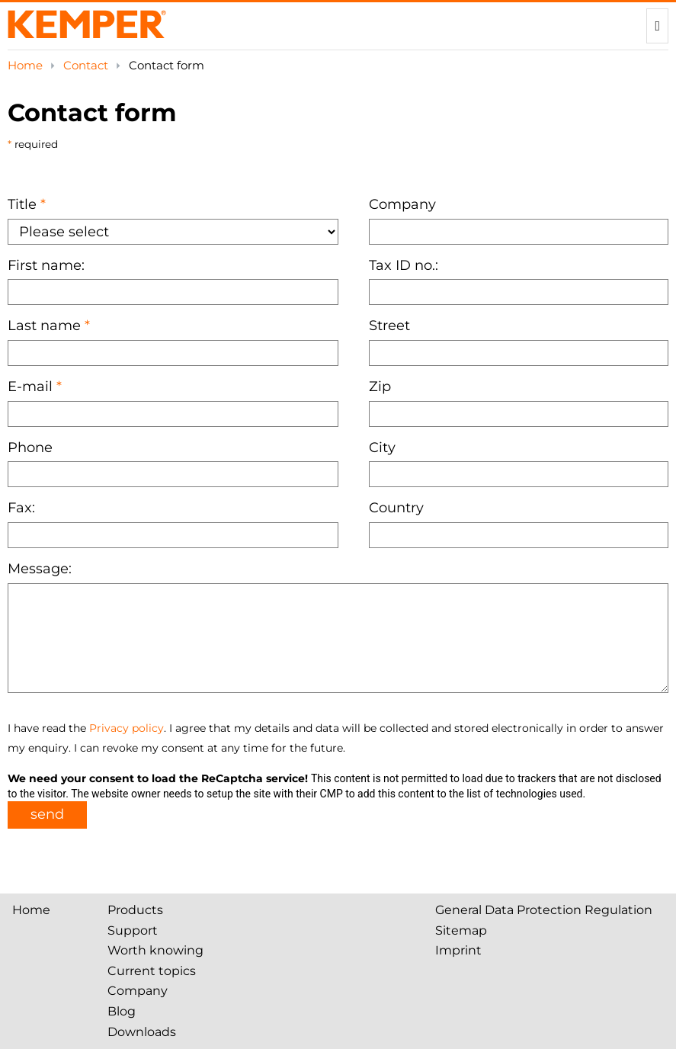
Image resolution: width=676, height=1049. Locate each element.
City (382, 447)
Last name (44, 325)
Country (396, 507)
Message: (40, 568)
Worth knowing (155, 950)
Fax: (21, 507)
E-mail (30, 386)
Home (27, 65)
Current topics (151, 971)
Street (389, 325)
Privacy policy (126, 728)
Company (402, 204)
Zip (380, 386)
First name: (46, 265)
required (34, 144)
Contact (87, 65)
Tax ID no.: (403, 265)
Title (22, 204)
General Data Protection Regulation (543, 910)
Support (132, 930)
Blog (121, 1011)
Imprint (458, 950)
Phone (30, 447)
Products (135, 910)
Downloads (141, 1032)
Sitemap (461, 930)
